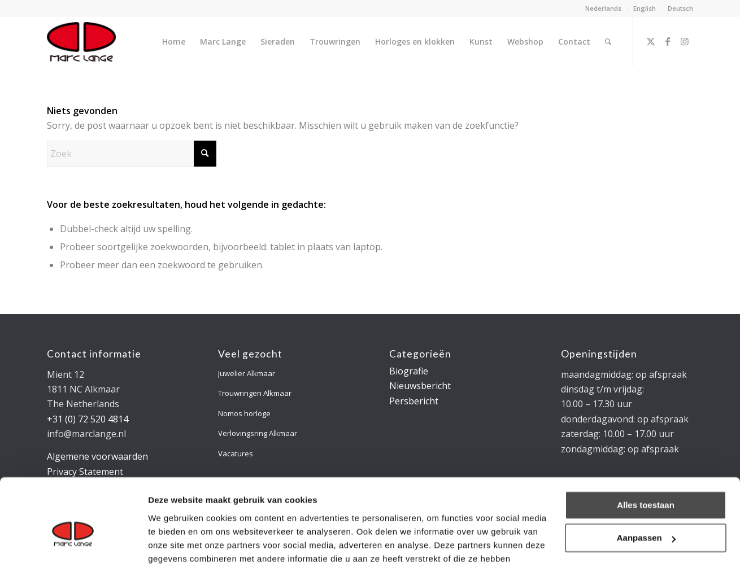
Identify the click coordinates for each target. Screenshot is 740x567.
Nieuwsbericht (420, 386)
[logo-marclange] (81, 41)
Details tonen (175, 544)
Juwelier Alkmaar (246, 373)
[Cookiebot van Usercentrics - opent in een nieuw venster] (73, 545)
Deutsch (680, 8)
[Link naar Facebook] (667, 41)
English (644, 8)
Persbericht (413, 401)
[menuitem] (604, 8)
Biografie (408, 371)
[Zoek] (608, 41)
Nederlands (603, 8)
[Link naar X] (650, 41)
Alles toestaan (645, 446)
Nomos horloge (244, 413)
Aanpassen (646, 479)
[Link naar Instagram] (684, 41)
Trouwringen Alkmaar (254, 393)
